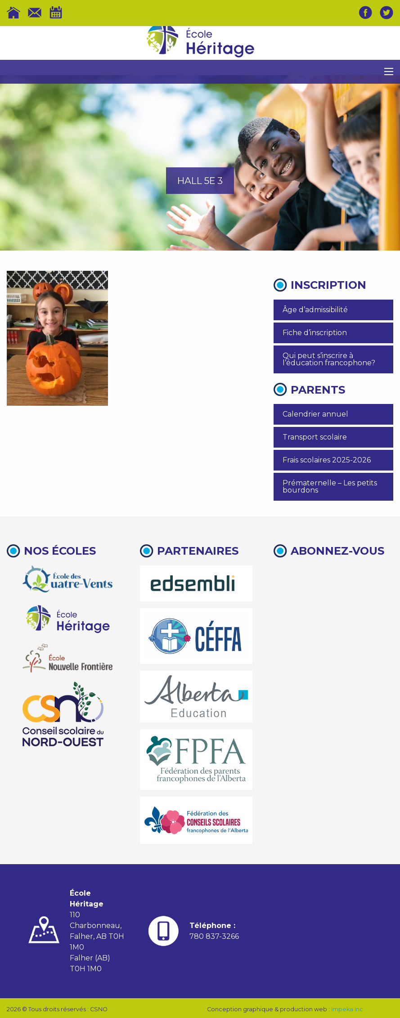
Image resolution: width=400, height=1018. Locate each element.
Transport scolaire (315, 437)
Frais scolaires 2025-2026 (327, 460)
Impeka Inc (347, 1009)
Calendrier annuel (315, 414)
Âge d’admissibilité (315, 309)
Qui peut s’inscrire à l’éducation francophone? (329, 359)
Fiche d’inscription (315, 332)
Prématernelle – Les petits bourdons (330, 486)
